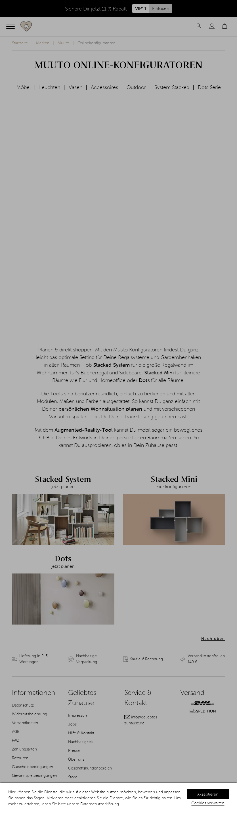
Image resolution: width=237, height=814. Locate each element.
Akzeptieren (207, 794)
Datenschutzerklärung (99, 804)
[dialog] (118, 798)
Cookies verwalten (207, 803)
